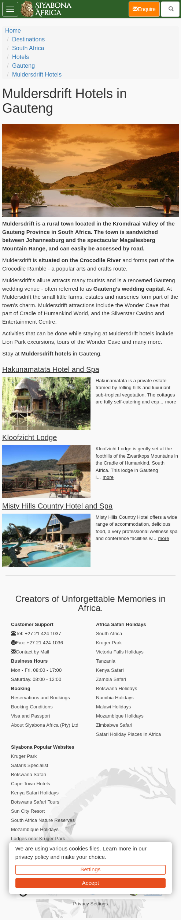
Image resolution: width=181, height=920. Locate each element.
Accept (90, 883)
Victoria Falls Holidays (120, 652)
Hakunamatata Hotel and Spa (50, 369)
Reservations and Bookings (40, 697)
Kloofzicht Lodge (29, 437)
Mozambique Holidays (120, 716)
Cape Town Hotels (30, 783)
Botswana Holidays (116, 688)
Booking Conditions (32, 706)
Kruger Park (109, 642)
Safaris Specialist (29, 765)
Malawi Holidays (113, 706)
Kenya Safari (110, 670)
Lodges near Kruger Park (38, 838)
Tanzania (105, 661)
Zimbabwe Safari (114, 725)
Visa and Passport (30, 716)
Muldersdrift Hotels (37, 74)
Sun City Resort (28, 811)
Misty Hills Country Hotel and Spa (57, 506)
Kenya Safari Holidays (35, 793)
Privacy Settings (90, 903)
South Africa (28, 48)
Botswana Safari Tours (35, 802)
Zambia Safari (111, 679)
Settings (91, 869)
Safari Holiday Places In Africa (128, 734)
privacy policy (32, 857)
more (170, 402)
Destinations (28, 39)
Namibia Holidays (115, 697)
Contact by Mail (32, 652)
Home (13, 30)
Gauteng (23, 66)
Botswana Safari (28, 774)
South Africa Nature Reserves (43, 820)
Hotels (20, 57)
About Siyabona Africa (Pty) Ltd (44, 725)
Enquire (146, 8)
